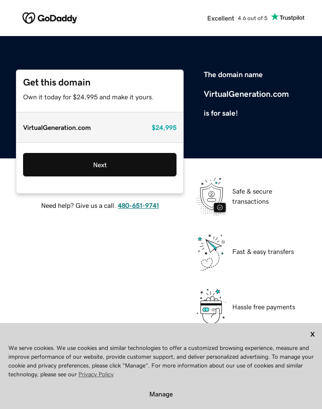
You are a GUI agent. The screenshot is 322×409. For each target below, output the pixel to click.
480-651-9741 (138, 205)
